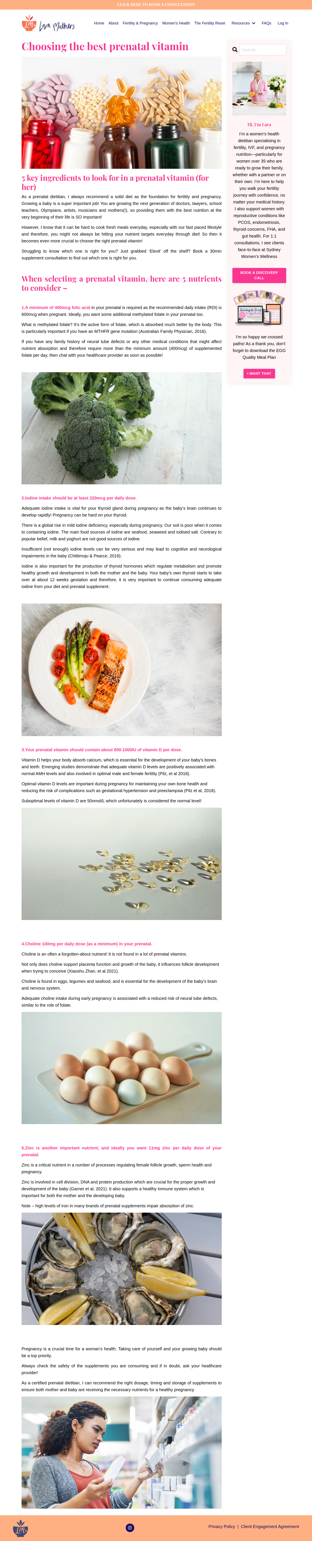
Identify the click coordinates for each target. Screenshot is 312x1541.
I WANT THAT (259, 374)
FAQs (266, 23)
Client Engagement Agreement (270, 1526)
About (113, 23)
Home (98, 23)
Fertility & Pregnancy (139, 23)
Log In (283, 23)
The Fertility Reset (209, 23)
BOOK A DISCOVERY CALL (259, 276)
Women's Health (176, 23)
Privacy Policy (222, 1526)
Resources (243, 23)
